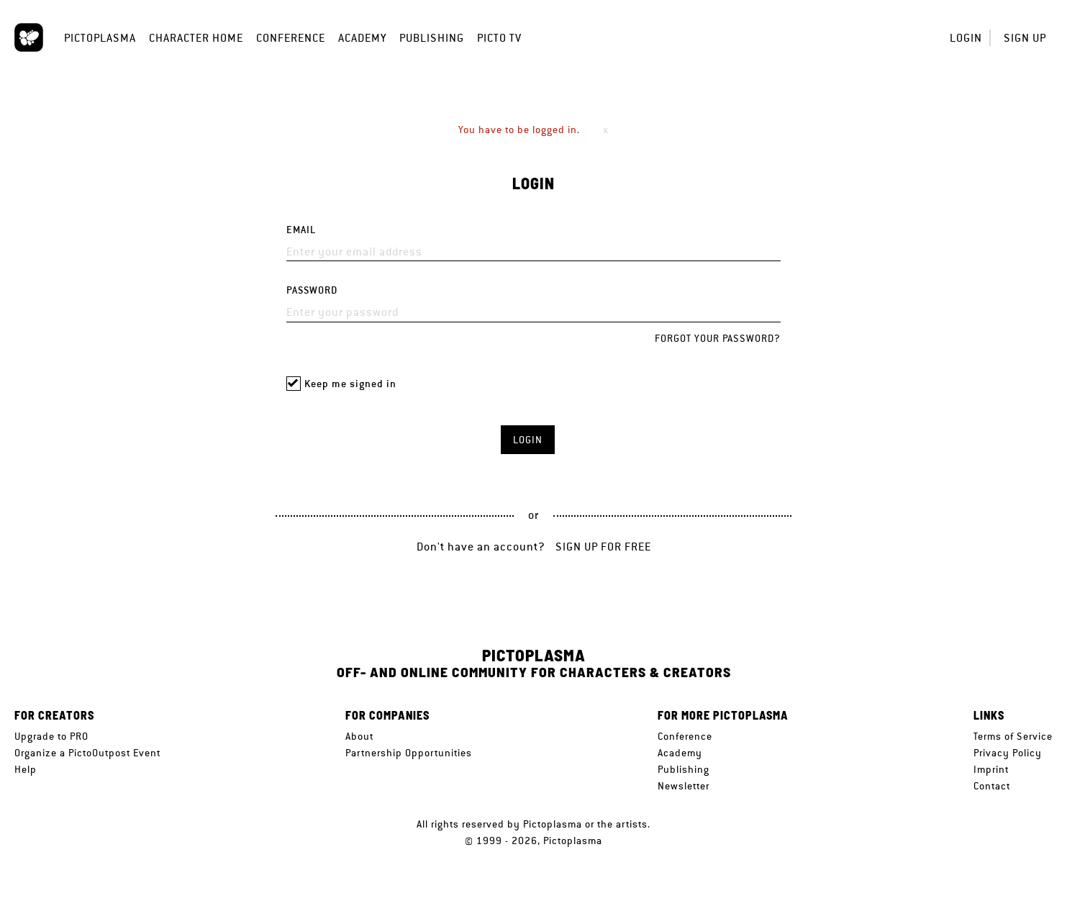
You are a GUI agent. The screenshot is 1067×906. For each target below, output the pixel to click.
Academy (362, 37)
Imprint (991, 769)
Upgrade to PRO (51, 736)
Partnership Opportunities (408, 752)
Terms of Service (1013, 736)
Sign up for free (603, 546)
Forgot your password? (718, 338)
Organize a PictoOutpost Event (87, 752)
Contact (991, 785)
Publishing (431, 37)
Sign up (1025, 37)
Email (301, 230)
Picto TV (499, 37)
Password (311, 290)
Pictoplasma (100, 37)
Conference (290, 37)
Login (966, 37)
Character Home (196, 37)
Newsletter (683, 785)
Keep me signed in (350, 384)
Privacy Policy (1007, 752)
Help (25, 769)
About (359, 736)
